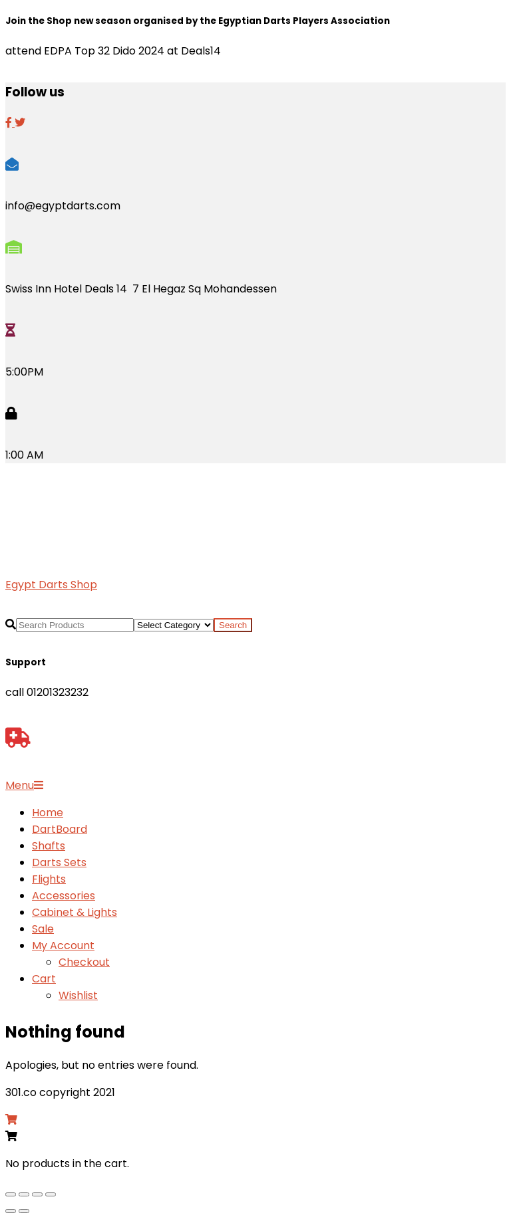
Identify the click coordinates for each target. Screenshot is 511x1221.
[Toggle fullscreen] (24, 1194)
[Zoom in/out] (10, 1194)
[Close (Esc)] (50, 1194)
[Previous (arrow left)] (10, 1211)
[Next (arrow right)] (24, 1211)
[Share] (37, 1194)
